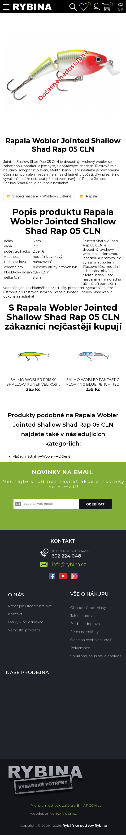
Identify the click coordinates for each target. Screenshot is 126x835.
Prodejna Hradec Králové (30, 606)
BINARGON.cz (89, 805)
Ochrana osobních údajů (91, 640)
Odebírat (95, 504)
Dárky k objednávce (25, 622)
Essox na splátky (84, 632)
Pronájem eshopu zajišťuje (53, 805)
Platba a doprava (85, 623)
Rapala (91, 196)
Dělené (65, 196)
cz (121, 4)
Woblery (49, 196)
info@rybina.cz (69, 564)
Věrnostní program (24, 630)
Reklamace (80, 648)
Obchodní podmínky (88, 607)
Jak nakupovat (83, 615)
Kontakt (15, 614)
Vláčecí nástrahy (25, 196)
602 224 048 (66, 555)
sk (120, 9)
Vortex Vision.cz (63, 813)
